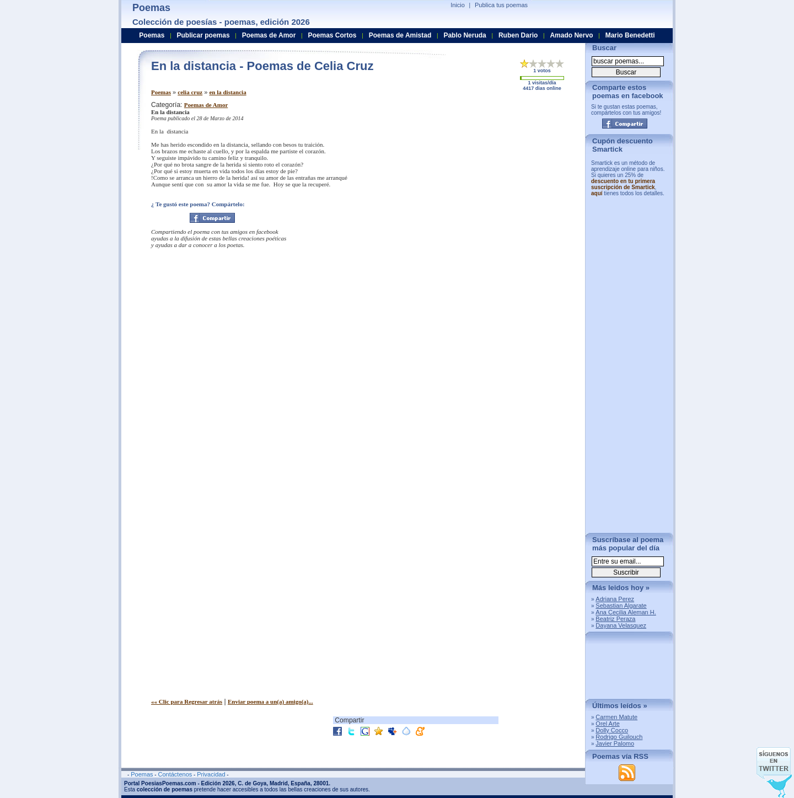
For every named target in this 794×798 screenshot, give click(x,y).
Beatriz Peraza (615, 618)
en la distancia (227, 92)
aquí (597, 193)
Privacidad (211, 774)
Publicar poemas (203, 35)
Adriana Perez (615, 599)
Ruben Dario (518, 35)
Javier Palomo (615, 743)
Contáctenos (175, 774)
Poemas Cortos (332, 35)
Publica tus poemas (501, 5)
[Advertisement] (484, 178)
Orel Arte (607, 723)
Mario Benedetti (630, 35)
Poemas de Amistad (400, 35)
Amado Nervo (571, 35)
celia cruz (190, 92)
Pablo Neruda (464, 35)
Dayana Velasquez (621, 625)
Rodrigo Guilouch (619, 736)
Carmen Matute (616, 717)
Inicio (457, 5)
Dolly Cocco (612, 730)
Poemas (161, 92)
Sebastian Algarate (621, 605)
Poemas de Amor (206, 104)
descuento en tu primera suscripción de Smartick (623, 184)
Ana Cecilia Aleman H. (626, 612)
